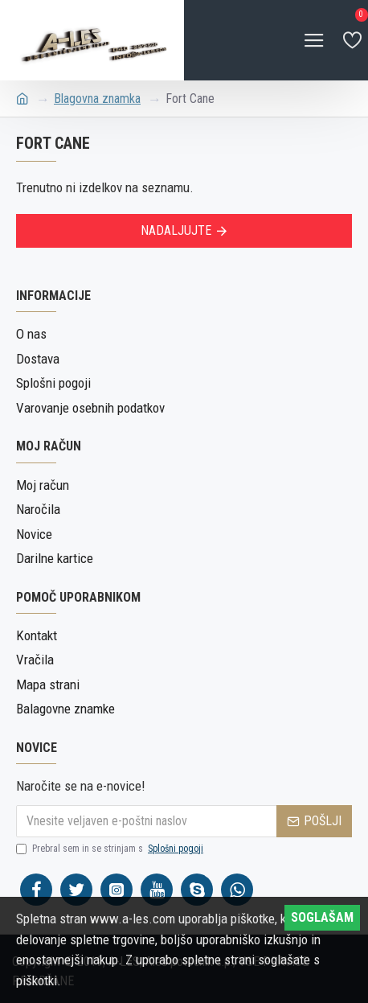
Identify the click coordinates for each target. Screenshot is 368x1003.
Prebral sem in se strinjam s (111, 848)
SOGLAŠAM (322, 917)
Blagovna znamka (97, 98)
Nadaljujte (176, 230)
